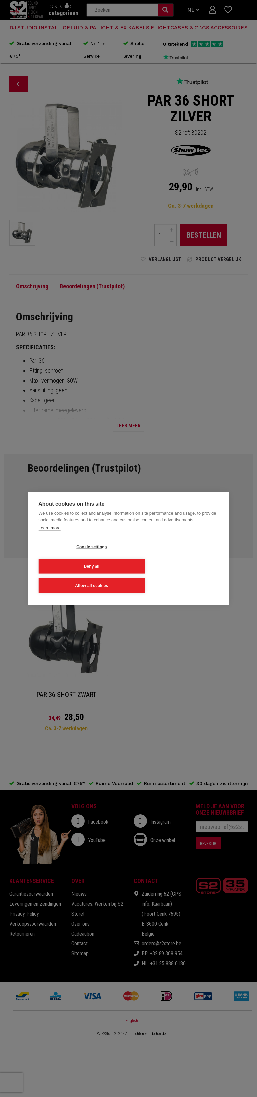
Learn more (49, 538)
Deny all (139, 556)
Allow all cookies (71, 574)
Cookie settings (71, 556)
